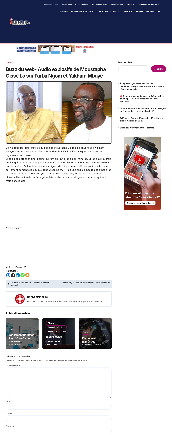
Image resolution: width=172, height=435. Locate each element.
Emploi (139, 11)
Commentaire (13, 377)
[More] (27, 286)
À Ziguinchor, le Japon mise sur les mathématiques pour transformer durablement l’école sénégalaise (142, 86)
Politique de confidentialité (148, 4)
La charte (130, 4)
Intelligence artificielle (84, 11)
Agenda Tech (153, 11)
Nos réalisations (81, 4)
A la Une (51, 334)
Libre (10, 63)
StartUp (64, 11)
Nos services (67, 4)
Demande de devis (99, 4)
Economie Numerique (56, 339)
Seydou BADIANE (54, 352)
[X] (13, 286)
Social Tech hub (117, 4)
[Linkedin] (18, 286)
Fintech (117, 11)
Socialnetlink (41, 308)
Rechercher (125, 62)
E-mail (9, 425)
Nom (8, 412)
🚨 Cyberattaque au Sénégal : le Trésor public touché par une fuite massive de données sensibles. (142, 99)
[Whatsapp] (22, 286)
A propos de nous (51, 4)
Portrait (129, 11)
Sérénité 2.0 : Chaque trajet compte (137, 128)
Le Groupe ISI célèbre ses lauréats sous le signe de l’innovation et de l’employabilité (143, 109)
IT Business (105, 11)
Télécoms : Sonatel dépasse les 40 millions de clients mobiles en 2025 (142, 119)
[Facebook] (8, 286)
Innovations (52, 343)
